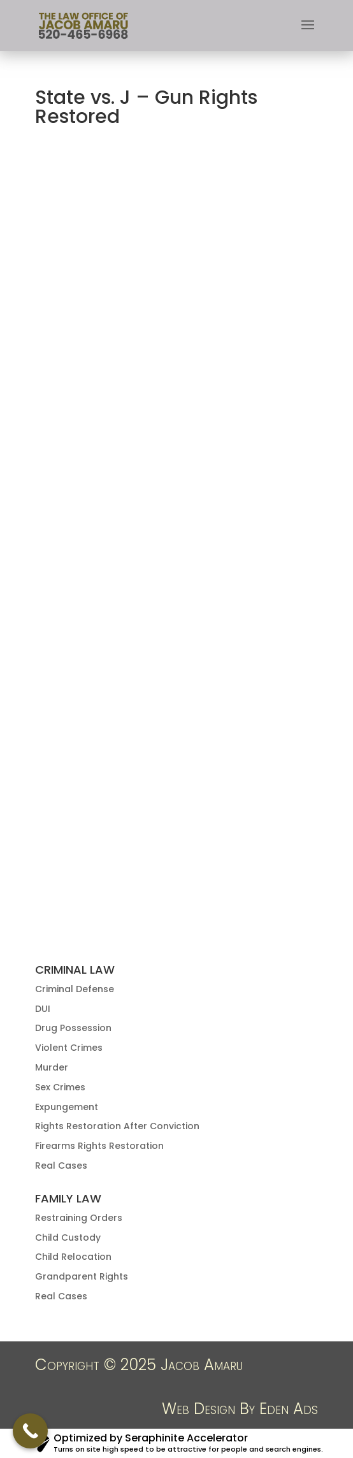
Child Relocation (73, 1256)
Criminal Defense (74, 989)
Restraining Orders (78, 1217)
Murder (51, 1067)
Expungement (66, 1107)
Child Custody (68, 1237)
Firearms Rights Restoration (99, 1145)
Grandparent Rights (81, 1276)
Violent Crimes (69, 1047)
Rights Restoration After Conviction (117, 1126)
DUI (42, 1008)
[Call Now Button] (30, 1430)
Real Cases (61, 1165)
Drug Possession (73, 1027)
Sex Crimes (60, 1087)
